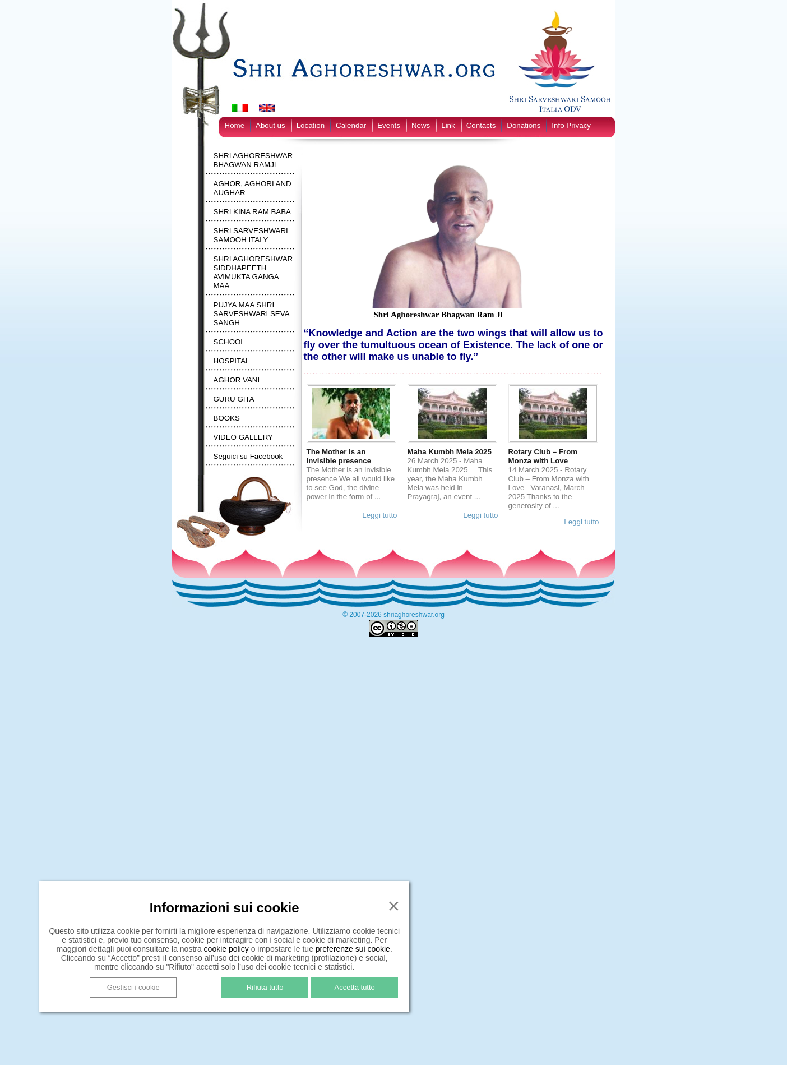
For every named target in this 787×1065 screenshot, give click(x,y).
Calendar (351, 125)
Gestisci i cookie (133, 987)
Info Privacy (571, 125)
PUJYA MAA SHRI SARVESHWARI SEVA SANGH (251, 314)
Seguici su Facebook (248, 456)
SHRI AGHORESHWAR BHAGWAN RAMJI (253, 160)
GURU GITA (234, 399)
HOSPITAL (232, 361)
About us (270, 125)
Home (235, 125)
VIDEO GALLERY (243, 437)
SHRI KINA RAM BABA (252, 212)
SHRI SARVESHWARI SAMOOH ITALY (251, 235)
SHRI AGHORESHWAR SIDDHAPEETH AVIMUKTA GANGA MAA (253, 272)
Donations (523, 125)
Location (311, 125)
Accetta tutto (355, 987)
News (420, 125)
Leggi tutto (379, 515)
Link (448, 125)
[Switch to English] (266, 108)
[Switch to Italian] (239, 108)
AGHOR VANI (237, 380)
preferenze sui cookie (353, 948)
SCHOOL (229, 342)
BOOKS (227, 418)
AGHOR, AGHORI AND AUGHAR (252, 188)
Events (388, 125)
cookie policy (226, 948)
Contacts (481, 125)
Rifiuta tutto (265, 987)
